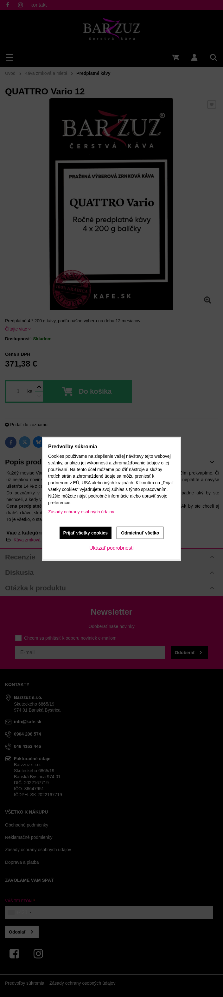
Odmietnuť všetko (140, 532)
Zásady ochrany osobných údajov (81, 511)
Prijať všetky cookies (85, 532)
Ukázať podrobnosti (111, 548)
